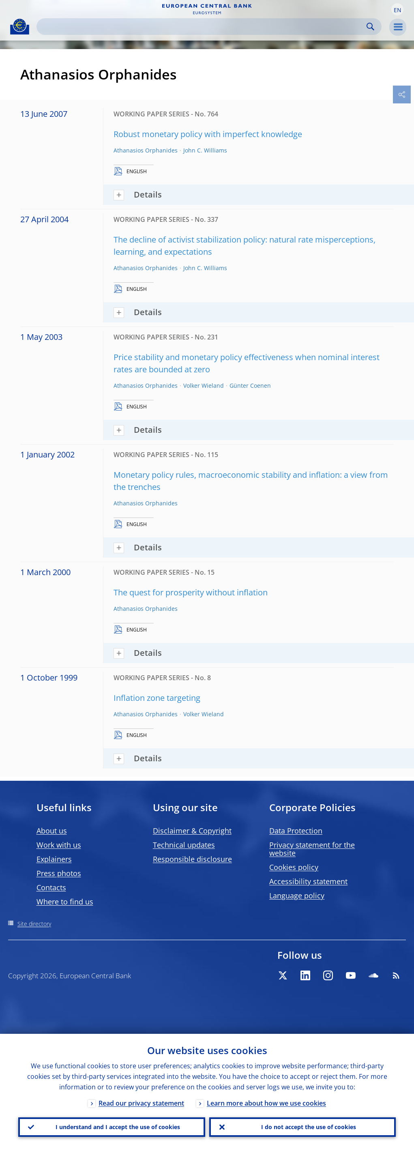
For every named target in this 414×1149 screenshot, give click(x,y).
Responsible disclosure (192, 859)
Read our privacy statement (141, 1103)
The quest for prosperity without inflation (191, 592)
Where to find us (64, 901)
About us (51, 830)
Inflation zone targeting (157, 697)
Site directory (34, 924)
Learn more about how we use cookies (266, 1103)
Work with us (58, 845)
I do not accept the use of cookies (308, 1127)
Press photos (58, 873)
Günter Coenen (250, 385)
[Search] (202, 26)
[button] (397, 9)
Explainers (54, 859)
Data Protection (295, 830)
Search (370, 26)
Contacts (51, 887)
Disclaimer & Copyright (192, 830)
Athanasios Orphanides (146, 150)
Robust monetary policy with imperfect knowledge (208, 134)
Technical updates (184, 845)
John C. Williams (205, 150)
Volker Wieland (203, 385)
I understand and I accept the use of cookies (118, 1127)
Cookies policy (293, 867)
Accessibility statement (308, 881)
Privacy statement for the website (312, 849)
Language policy (296, 895)
